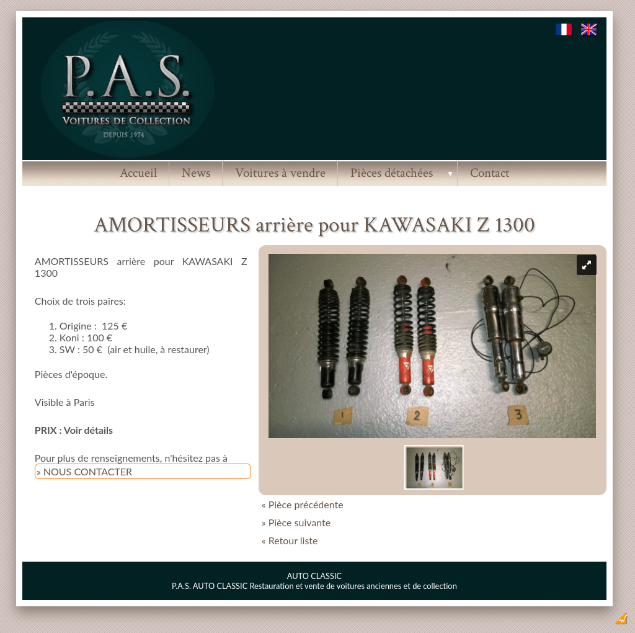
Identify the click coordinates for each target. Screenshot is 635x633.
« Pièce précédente (303, 504)
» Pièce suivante (296, 522)
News (196, 172)
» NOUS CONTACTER (84, 471)
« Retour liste (290, 540)
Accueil (138, 172)
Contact (489, 172)
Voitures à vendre (280, 172)
